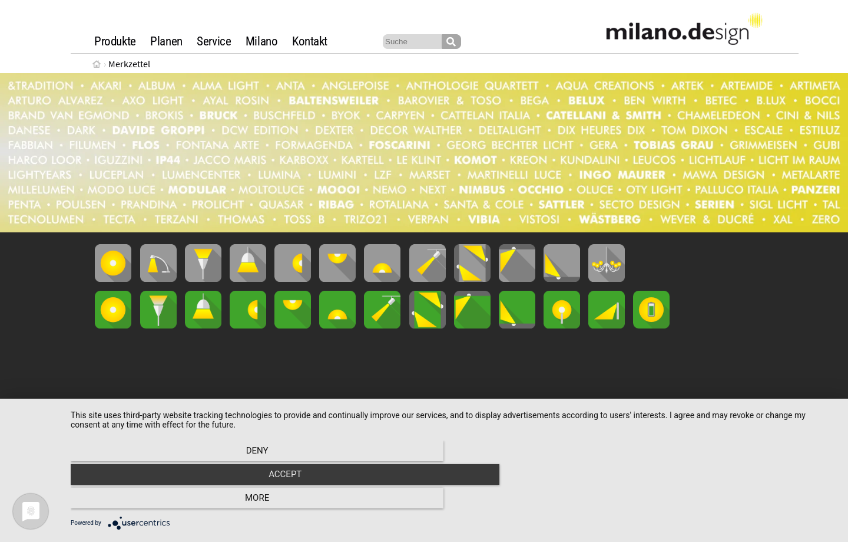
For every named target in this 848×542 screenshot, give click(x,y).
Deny (185, 501)
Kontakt (309, 41)
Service (214, 41)
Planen (166, 41)
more (721, 501)
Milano (262, 41)
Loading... (424, 395)
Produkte (115, 41)
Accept (453, 501)
